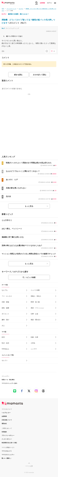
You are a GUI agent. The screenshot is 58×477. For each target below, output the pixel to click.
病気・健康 (5, 308)
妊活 (3, 337)
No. (3, 28)
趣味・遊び (5, 319)
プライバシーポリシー (8, 435)
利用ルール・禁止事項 (8, 379)
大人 (3, 325)
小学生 (33, 343)
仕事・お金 (34, 314)
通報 (3, 51)
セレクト (5, 360)
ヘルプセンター (6, 412)
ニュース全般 (35, 290)
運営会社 (4, 423)
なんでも (5, 290)
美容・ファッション (37, 308)
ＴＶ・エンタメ (7, 296)
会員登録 (42, 3)
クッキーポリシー (7, 439)
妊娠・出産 (34, 337)
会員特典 (4, 416)
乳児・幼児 (5, 343)
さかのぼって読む (39, 75)
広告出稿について (7, 420)
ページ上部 (29, 466)
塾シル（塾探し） (7, 458)
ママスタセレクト (7, 451)
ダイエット (5, 314)
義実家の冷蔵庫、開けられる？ (18, 14)
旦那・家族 (5, 302)
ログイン (49, 3)
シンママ (34, 349)
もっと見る (29, 206)
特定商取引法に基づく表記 (9, 442)
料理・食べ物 (35, 302)
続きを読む (18, 75)
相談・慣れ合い (36, 319)
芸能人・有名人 (36, 296)
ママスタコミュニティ (8, 454)
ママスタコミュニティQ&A (9, 383)
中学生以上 (5, 349)
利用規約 (4, 431)
